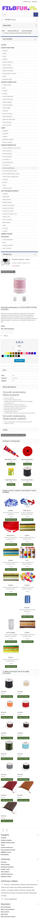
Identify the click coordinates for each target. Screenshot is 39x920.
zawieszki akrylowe (7, 67)
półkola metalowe (7, 202)
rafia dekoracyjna (7, 188)
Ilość (19, 346)
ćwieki (4, 76)
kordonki (4, 182)
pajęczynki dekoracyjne (8, 119)
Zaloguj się (34, 1)
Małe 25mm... (27, 510)
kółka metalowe (6, 199)
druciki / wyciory (6, 65)
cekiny (4, 56)
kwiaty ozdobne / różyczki (9, 73)
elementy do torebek (7, 211)
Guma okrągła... (11, 632)
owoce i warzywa (7, 219)
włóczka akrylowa (7, 153)
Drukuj (5, 335)
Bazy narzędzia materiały (10, 191)
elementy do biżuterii (8, 208)
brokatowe (5, 110)
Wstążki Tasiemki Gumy (9, 82)
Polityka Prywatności (7, 874)
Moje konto (5, 904)
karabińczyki (5, 196)
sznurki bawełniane (7, 162)
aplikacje (4, 59)
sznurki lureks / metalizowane (10, 176)
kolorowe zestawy (7, 113)
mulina (4, 185)
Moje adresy (4, 914)
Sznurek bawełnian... (27, 459)
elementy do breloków (8, 205)
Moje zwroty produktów (7, 909)
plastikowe (5, 130)
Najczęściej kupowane (7, 867)
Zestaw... (27, 535)
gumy (4, 88)
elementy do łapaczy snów (9, 214)
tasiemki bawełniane (7, 96)
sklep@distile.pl (12, 899)
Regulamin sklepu (6, 876)
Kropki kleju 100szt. (11, 480)
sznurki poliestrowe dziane (9, 171)
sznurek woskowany (8, 168)
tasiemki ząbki (6, 108)
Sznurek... (27, 607)
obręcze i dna (6, 216)
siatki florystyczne (7, 116)
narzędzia (5, 193)
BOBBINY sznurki (6, 234)
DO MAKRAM (5, 236)
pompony (5, 50)
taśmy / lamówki (6, 125)
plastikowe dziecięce (8, 139)
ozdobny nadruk (6, 85)
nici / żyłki (5, 228)
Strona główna (5, 871)
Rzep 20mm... (11, 535)
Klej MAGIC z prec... (11, 459)
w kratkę (4, 90)
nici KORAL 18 (6, 165)
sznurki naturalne (7, 151)
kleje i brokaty (6, 222)
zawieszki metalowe (7, 70)
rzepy (4, 225)
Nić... (27, 560)
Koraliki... (11, 510)
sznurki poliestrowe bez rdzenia (10, 173)
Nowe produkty (5, 864)
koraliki (4, 53)
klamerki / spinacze (7, 62)
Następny (30, 300)
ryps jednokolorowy (7, 99)
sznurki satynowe (7, 156)
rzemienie (5, 179)
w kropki (4, 93)
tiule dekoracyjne (7, 122)
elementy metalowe (7, 245)
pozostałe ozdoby (7, 79)
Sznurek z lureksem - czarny (20, 259)
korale (4, 242)
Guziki (3, 128)
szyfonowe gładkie (7, 105)
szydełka (4, 231)
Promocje (7, 254)
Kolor (19, 350)
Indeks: (3, 326)
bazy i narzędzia (6, 248)
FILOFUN (3, 45)
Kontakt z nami (27, 1)
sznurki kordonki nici (8, 145)
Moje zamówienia (6, 907)
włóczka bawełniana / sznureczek (11, 148)
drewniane (5, 133)
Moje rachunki (5, 912)
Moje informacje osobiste (8, 916)
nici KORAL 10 (6, 159)
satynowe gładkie (7, 102)
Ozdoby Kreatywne (7, 47)
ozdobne (4, 136)
